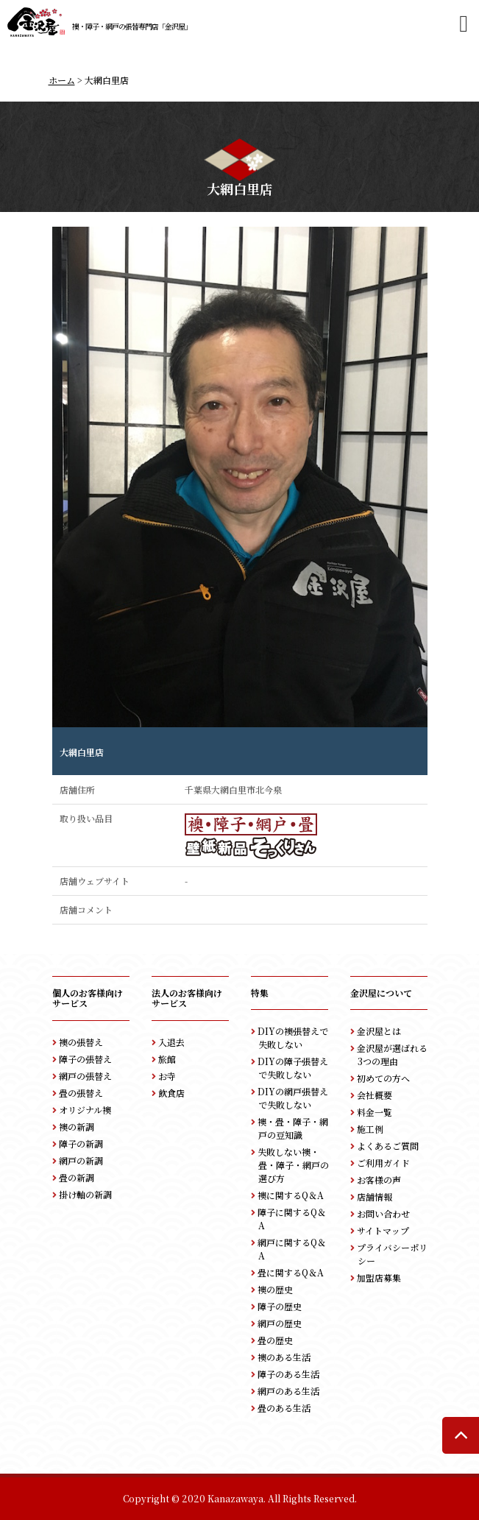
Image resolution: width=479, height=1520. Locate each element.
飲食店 (171, 1092)
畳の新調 (76, 1177)
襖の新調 (76, 1126)
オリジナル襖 (85, 1109)
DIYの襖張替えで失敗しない (293, 1037)
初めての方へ (383, 1078)
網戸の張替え (85, 1076)
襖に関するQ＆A (291, 1195)
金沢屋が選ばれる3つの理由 (392, 1054)
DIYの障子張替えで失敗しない (293, 1068)
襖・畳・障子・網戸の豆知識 (293, 1128)
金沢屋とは (379, 1031)
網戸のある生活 (288, 1391)
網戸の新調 (81, 1160)
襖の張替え (81, 1042)
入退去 (171, 1042)
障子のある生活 (288, 1374)
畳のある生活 (284, 1407)
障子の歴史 (280, 1306)
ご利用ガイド (383, 1162)
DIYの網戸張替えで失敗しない (293, 1098)
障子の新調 (81, 1143)
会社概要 (374, 1095)
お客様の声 (379, 1179)
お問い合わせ (383, 1213)
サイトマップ (383, 1230)
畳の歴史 (275, 1340)
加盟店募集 (379, 1277)
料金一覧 (374, 1112)
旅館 (167, 1059)
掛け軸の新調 (85, 1194)
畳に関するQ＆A (291, 1272)
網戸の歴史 (280, 1323)
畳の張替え (81, 1092)
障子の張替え (85, 1059)
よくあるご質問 (388, 1145)
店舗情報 (374, 1196)
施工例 (370, 1129)
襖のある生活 (284, 1357)
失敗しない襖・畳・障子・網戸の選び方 (293, 1164)
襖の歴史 (275, 1289)
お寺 (167, 1076)
